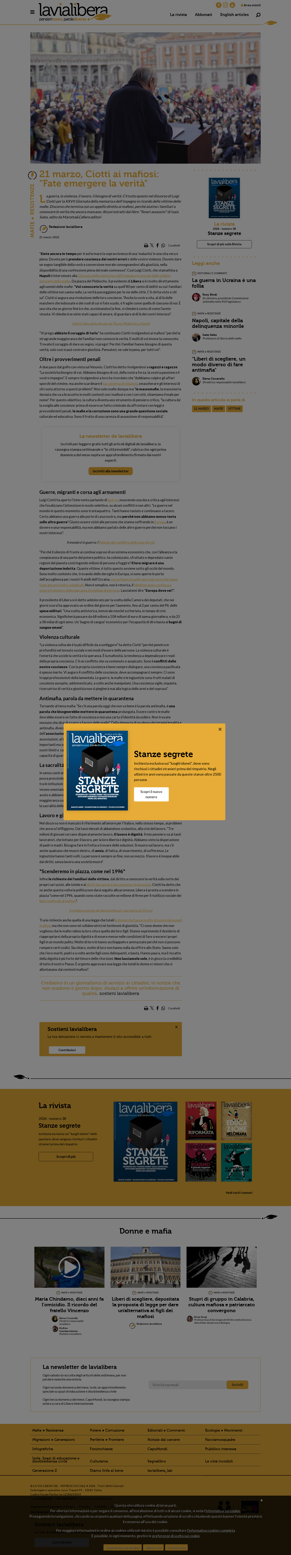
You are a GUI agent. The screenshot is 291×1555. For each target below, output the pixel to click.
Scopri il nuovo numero (152, 794)
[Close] (221, 729)
